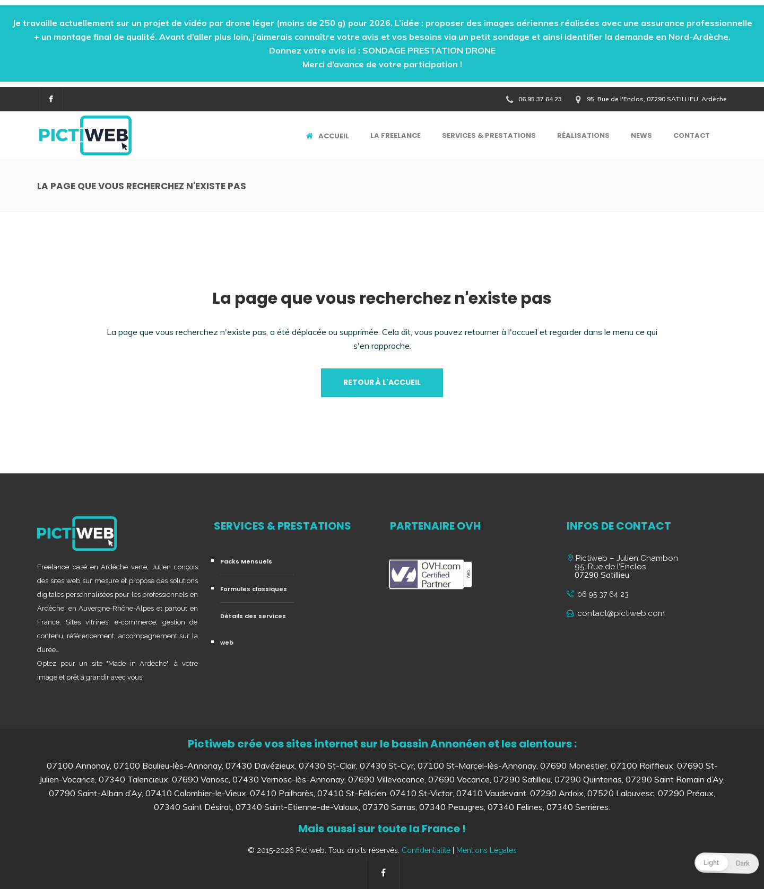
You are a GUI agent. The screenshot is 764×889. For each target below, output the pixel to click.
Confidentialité (426, 850)
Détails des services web (253, 629)
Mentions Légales (486, 850)
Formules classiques (253, 589)
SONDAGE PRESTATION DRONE (429, 50)
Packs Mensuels (246, 561)
